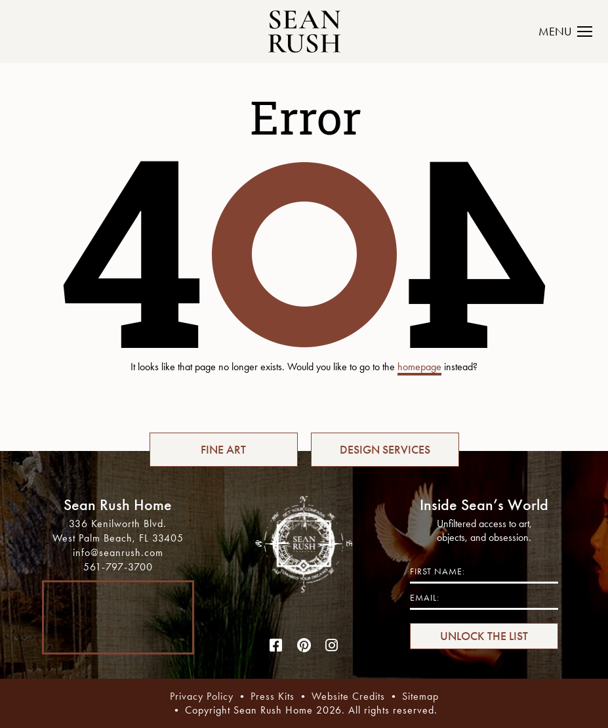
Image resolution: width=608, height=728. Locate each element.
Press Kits (272, 696)
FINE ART (223, 449)
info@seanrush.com (118, 552)
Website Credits (348, 696)
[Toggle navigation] (573, 31)
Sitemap (420, 696)
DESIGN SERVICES (385, 449)
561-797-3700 (118, 567)
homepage (419, 366)
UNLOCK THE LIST (484, 636)
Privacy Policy (201, 696)
